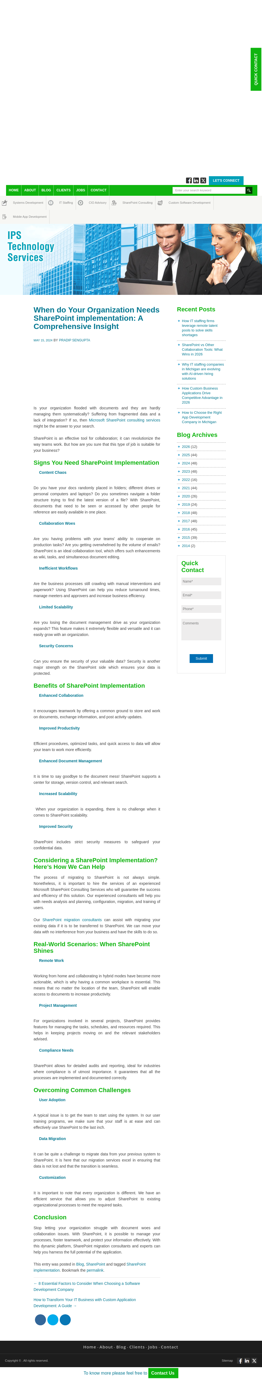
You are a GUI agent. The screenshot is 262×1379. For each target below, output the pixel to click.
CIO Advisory (93, 202)
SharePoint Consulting (127, 202)
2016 (186, 529)
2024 (186, 463)
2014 (186, 546)
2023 (186, 471)
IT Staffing (63, 202)
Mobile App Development (18, 216)
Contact (99, 190)
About (30, 190)
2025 (186, 455)
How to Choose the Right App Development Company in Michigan (202, 417)
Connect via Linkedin (196, 180)
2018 (186, 513)
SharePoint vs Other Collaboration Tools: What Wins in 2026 (202, 349)
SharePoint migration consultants (72, 920)
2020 (186, 496)
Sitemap (227, 1360)
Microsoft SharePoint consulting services (124, 420)
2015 (186, 537)
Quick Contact (255, 69)
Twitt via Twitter (203, 180)
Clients (63, 190)
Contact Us (163, 1373)
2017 (186, 521)
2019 (186, 504)
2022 (186, 480)
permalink (95, 1270)
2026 (186, 447)
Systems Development (18, 202)
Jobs (80, 190)
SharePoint (95, 1264)
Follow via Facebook (189, 180)
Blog (46, 190)
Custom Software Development (174, 202)
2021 (186, 488)
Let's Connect (226, 181)
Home (14, 190)
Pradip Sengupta (74, 340)
